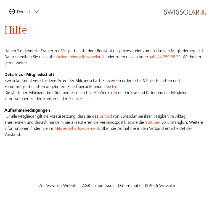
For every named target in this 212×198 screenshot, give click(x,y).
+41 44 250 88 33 (165, 57)
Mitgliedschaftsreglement (76, 129)
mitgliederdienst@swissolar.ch (79, 57)
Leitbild (105, 117)
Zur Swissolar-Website (58, 186)
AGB (86, 186)
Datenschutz (129, 186)
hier (115, 87)
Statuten (152, 123)
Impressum (104, 186)
